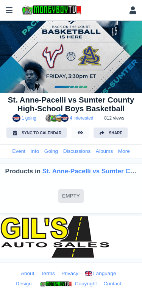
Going (51, 151)
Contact (112, 283)
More (124, 151)
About (27, 273)
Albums (104, 151)
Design (23, 283)
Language (100, 273)
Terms (48, 273)
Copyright (67, 284)
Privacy (69, 273)
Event (18, 151)
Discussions (77, 151)
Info (35, 151)
